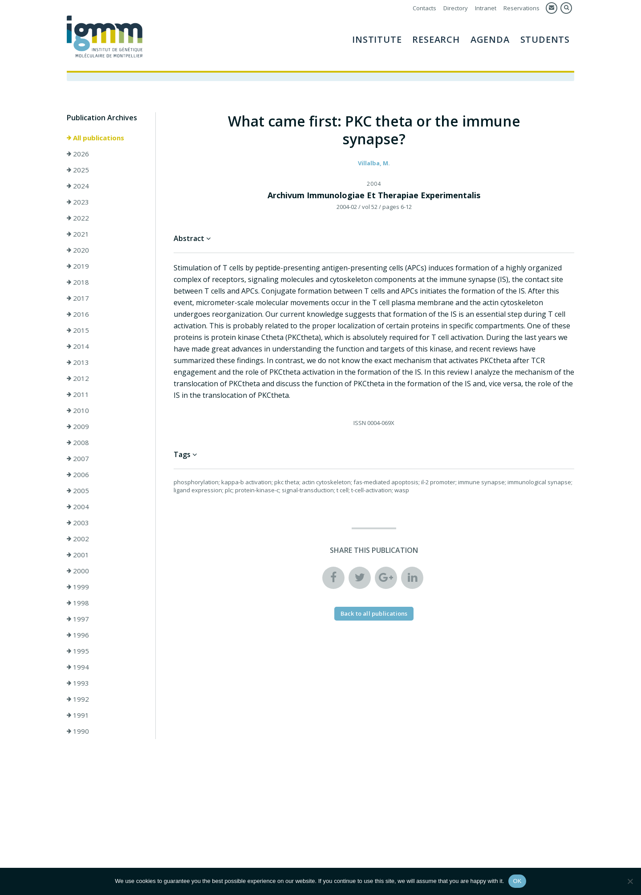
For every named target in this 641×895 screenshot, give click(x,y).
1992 (78, 699)
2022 (78, 217)
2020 (78, 249)
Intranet (485, 8)
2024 (78, 185)
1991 (78, 715)
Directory (455, 8)
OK (517, 881)
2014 (78, 346)
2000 (78, 570)
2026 (78, 153)
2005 (78, 490)
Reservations (521, 8)
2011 (78, 394)
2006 (78, 474)
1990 (78, 731)
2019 (78, 266)
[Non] (629, 881)
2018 (78, 282)
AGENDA (490, 39)
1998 (78, 602)
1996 (78, 634)
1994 (78, 666)
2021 (78, 233)
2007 (78, 458)
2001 (78, 554)
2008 (78, 442)
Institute (377, 39)
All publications (95, 137)
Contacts (424, 8)
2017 (78, 298)
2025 (78, 169)
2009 (78, 426)
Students (545, 39)
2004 (78, 506)
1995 (78, 650)
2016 (78, 314)
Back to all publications (374, 613)
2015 (78, 330)
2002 (78, 538)
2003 (78, 522)
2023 (78, 201)
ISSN (359, 423)
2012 (78, 378)
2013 (78, 362)
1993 (78, 682)
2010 (78, 410)
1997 (78, 618)
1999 (78, 586)
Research (435, 39)
